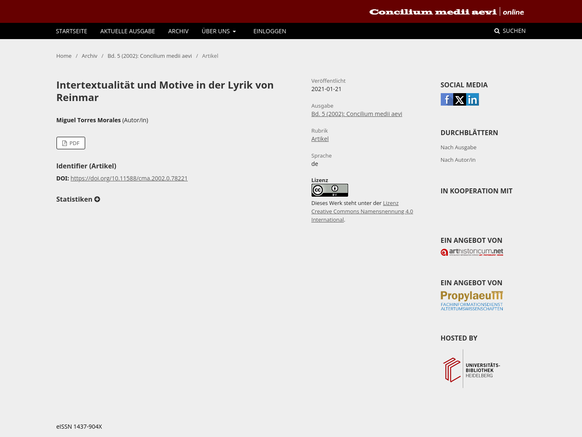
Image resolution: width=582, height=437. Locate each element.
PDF (73, 143)
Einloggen (269, 31)
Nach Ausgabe (459, 147)
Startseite (71, 31)
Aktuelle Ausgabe (128, 31)
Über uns (216, 31)
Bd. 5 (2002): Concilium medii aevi (150, 55)
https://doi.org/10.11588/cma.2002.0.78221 (129, 178)
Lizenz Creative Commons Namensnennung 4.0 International (362, 211)
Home (64, 55)
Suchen (513, 31)
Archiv (178, 31)
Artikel (320, 139)
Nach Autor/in (458, 159)
